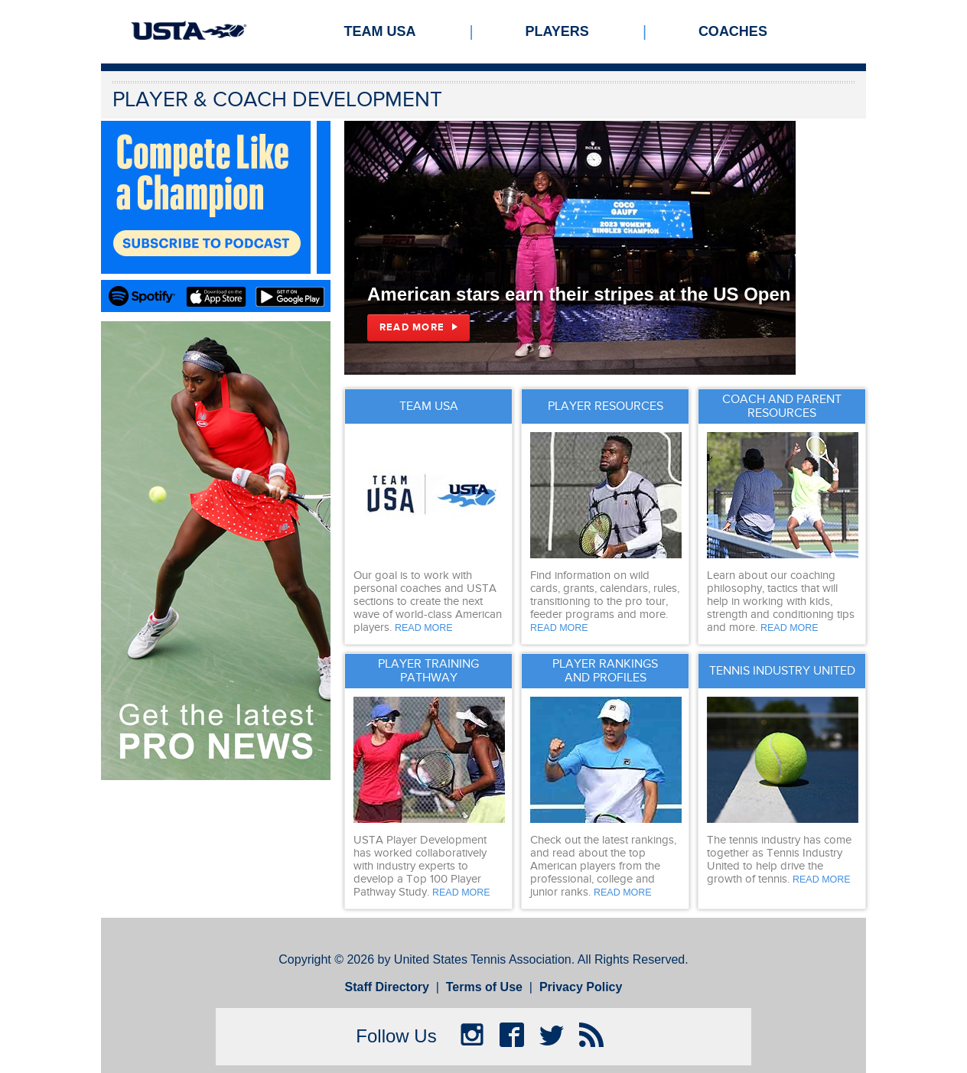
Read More (411, 327)
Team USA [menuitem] (380, 31)
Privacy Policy (581, 986)
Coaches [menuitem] (732, 31)
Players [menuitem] (557, 31)
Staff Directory (387, 986)
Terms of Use (484, 986)
